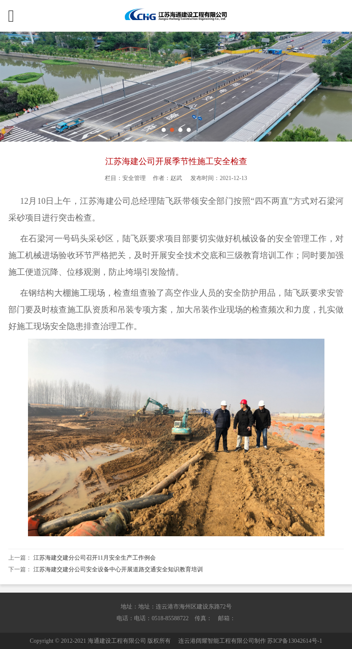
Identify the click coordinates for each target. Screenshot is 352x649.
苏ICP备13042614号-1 (294, 641)
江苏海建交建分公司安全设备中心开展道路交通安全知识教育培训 (118, 569)
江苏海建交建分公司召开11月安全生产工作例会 (94, 558)
